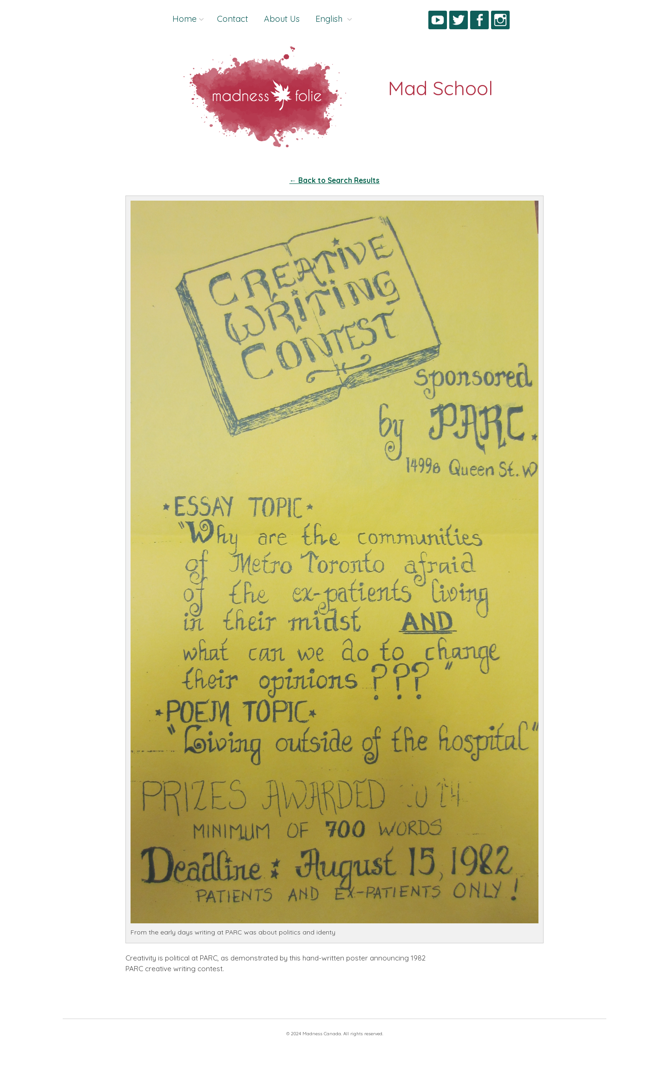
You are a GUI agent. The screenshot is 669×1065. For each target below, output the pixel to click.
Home (184, 18)
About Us (282, 18)
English (330, 18)
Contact (232, 18)
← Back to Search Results (334, 180)
